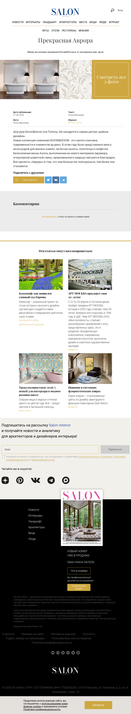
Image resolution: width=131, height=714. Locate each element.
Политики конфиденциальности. (42, 709)
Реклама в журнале (63, 634)
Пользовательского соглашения (95, 456)
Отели (55, 30)
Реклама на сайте (32, 634)
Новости (17, 22)
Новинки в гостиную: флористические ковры (84, 389)
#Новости (73, 350)
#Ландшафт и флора (29, 320)
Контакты (89, 634)
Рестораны (69, 30)
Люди (102, 22)
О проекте (8, 634)
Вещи (93, 22)
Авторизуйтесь (49, 216)
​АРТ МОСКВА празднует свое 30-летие (87, 295)
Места (83, 22)
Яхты (45, 30)
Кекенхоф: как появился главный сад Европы (35, 295)
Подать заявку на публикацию (25, 638)
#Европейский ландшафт (31, 325)
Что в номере (79, 570)
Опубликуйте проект (79, 587)
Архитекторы (68, 22)
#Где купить (25, 411)
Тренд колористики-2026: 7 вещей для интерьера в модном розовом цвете (39, 391)
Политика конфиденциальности (52, 642)
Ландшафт (50, 22)
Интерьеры (33, 22)
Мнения (84, 30)
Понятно (98, 705)
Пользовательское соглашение (71, 638)
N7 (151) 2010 (75, 123)
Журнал (114, 22)
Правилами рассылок (43, 460)
